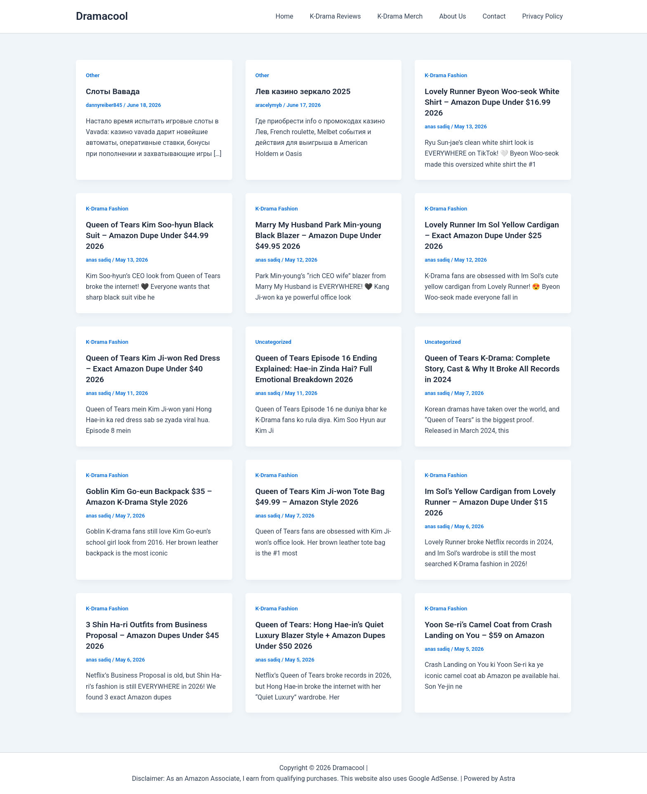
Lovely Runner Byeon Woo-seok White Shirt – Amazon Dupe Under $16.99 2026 (487, 102)
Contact (499, 16)
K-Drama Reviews (350, 16)
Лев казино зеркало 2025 (304, 91)
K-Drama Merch (411, 16)
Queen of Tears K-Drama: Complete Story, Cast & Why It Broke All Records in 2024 (490, 368)
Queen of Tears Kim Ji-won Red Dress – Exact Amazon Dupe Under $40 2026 (150, 368)
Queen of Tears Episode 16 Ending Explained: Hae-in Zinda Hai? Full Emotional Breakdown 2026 (318, 368)
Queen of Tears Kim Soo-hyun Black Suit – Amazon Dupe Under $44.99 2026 (152, 235)
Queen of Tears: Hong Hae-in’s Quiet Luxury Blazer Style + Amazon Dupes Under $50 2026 (323, 634)
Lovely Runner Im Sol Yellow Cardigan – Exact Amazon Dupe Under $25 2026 (483, 235)
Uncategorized (274, 341)
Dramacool (102, 16)
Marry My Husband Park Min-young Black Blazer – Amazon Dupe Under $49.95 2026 (320, 235)
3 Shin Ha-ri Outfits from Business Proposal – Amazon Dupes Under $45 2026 (149, 634)
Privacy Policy (544, 16)
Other (93, 75)
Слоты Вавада (114, 91)
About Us (460, 16)
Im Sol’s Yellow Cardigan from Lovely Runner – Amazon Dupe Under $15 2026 (493, 502)
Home (303, 16)
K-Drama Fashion (447, 75)
